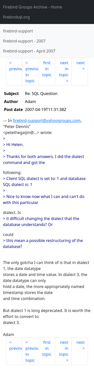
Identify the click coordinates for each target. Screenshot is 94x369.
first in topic (46, 69)
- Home (32, 7)
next (80, 63)
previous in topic (32, 75)
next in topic (63, 69)
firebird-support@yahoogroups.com (46, 120)
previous (15, 69)
